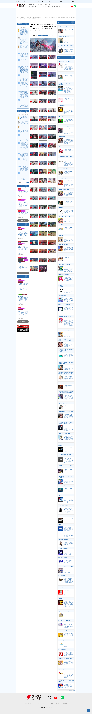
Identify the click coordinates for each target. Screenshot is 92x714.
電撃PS (50, 1)
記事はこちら (43, 35)
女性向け (62, 1)
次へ (52, 35)
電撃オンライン (19, 17)
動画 (73, 1)
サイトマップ (47, 4)
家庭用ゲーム (29, 17)
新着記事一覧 (31, 4)
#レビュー (44, 6)
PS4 (32, 17)
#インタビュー (57, 6)
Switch (56, 1)
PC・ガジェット (43, 1)
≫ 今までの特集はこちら (70, 690)
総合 (19, 1)
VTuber (68, 1)
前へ (34, 35)
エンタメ (29, 1)
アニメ (35, 1)
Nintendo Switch (36, 17)
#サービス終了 (38, 6)
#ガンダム (50, 6)
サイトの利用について (29, 703)
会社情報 (65, 703)
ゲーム (24, 1)
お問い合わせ (58, 703)
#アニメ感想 (31, 6)
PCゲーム (41, 17)
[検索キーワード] (22, 182)
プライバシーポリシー (41, 703)
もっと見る (22, 220)
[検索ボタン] (28, 182)
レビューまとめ (39, 4)
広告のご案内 (50, 703)
